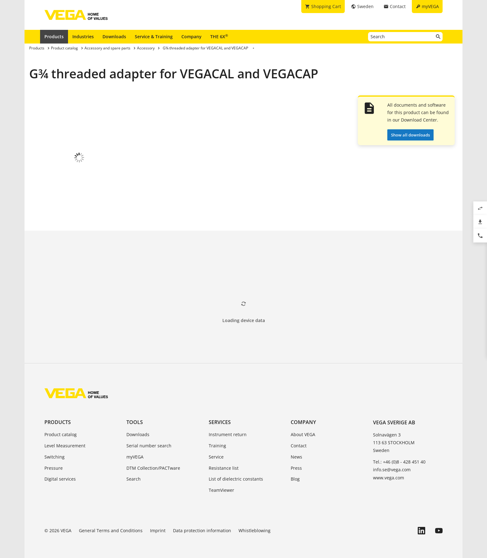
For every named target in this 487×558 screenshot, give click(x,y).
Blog (295, 474)
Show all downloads (410, 135)
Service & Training (154, 36)
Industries (83, 36)
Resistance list (224, 463)
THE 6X (219, 36)
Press (296, 463)
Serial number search (148, 441)
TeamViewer (221, 485)
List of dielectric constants (236, 474)
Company (191, 36)
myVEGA (134, 452)
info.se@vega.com (392, 465)
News (296, 452)
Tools (134, 417)
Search (133, 474)
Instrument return (228, 430)
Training (217, 441)
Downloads (114, 36)
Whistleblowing (255, 526)
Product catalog (60, 430)
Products (54, 36)
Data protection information (202, 526)
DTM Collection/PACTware (153, 463)
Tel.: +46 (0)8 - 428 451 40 (399, 457)
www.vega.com (388, 473)
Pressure (53, 463)
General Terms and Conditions (111, 526)
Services (220, 417)
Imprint (158, 526)
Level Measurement (64, 441)
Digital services (60, 474)
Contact (299, 441)
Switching (54, 452)
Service (216, 452)
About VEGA (303, 430)
